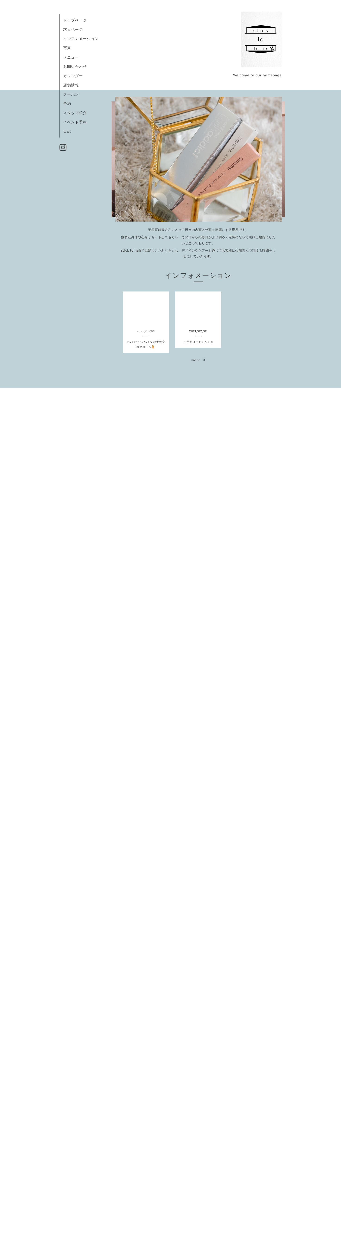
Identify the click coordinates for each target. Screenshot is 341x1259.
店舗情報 (71, 85)
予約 (67, 103)
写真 (67, 48)
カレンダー (73, 75)
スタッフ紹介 (75, 112)
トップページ (75, 20)
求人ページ (73, 29)
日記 (67, 131)
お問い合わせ (75, 66)
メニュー (71, 57)
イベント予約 (75, 122)
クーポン (71, 94)
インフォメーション (81, 38)
